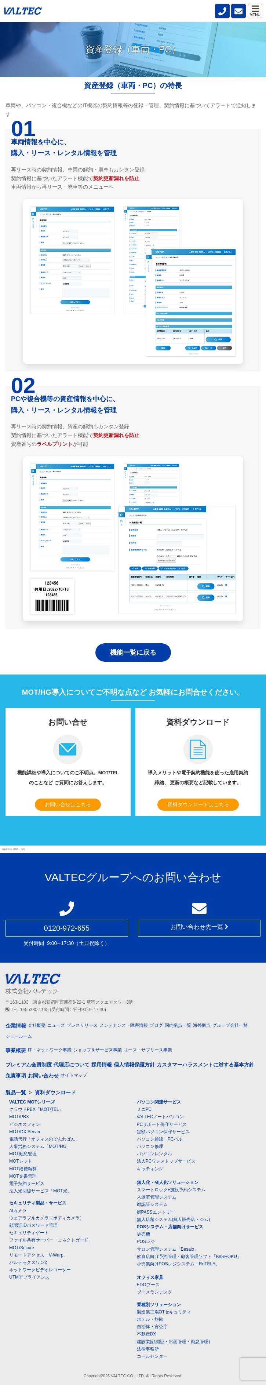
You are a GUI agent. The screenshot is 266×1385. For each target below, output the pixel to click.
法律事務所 (148, 1349)
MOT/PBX (19, 1116)
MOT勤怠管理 (23, 1153)
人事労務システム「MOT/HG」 (40, 1146)
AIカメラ (17, 1210)
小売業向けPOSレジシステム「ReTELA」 (178, 1263)
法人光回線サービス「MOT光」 (40, 1190)
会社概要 (36, 1025)
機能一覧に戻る (133, 652)
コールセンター (152, 1356)
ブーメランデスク (154, 1292)
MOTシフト (20, 1161)
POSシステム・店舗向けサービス (170, 1226)
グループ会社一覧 (230, 1025)
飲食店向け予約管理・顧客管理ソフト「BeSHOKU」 (189, 1256)
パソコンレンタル (154, 1153)
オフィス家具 (150, 1277)
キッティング (150, 1168)
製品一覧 (16, 1092)
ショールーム (19, 1036)
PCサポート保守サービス (162, 1124)
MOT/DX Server (24, 1131)
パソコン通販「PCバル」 (162, 1139)
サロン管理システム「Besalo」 (168, 1249)
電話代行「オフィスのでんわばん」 (44, 1139)
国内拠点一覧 (178, 1025)
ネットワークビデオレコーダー (40, 1269)
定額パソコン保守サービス (163, 1131)
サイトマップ (74, 1075)
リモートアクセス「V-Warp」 (38, 1255)
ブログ (156, 1025)
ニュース (56, 1025)
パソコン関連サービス (159, 1102)
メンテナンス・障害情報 (123, 1025)
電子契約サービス (26, 1183)
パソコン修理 (150, 1146)
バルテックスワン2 (28, 1262)
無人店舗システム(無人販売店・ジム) (173, 1219)
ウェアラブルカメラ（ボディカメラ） (46, 1218)
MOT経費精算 (23, 1168)
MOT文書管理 (23, 1176)
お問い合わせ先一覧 (199, 927)
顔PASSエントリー (156, 1212)
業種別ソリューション (159, 1304)
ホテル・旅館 (150, 1319)
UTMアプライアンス (29, 1277)
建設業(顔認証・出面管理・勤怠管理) (173, 1341)
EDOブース (148, 1284)
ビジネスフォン (24, 1124)
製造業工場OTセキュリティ (164, 1312)
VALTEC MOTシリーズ (32, 1102)
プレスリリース (82, 1025)
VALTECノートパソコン (160, 1116)
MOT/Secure (21, 1247)
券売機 (143, 1234)
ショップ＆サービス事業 (97, 1050)
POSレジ (146, 1241)
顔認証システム (152, 1204)
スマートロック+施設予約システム (171, 1189)
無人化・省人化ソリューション (167, 1182)
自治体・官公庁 (152, 1326)
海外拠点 (202, 1025)
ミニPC (144, 1109)
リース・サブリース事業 (148, 1050)
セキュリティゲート (29, 1232)
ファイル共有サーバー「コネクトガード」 (51, 1240)
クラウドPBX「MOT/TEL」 (36, 1109)
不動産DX (146, 1334)
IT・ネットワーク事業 (50, 1050)
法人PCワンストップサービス (166, 1161)
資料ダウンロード (55, 1092)
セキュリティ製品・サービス (37, 1203)
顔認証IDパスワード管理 (33, 1225)
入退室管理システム (156, 1197)
